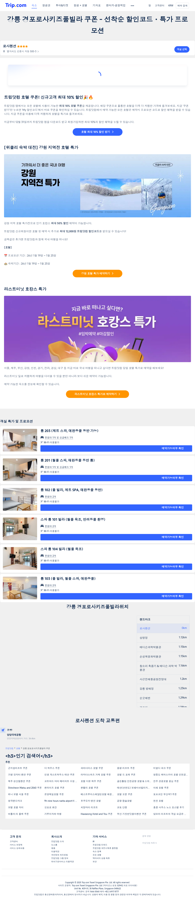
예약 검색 (182, 5)
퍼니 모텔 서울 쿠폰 (18, 794)
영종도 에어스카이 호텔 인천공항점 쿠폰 (171, 774)
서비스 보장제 (16, 845)
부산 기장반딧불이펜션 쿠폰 (132, 814)
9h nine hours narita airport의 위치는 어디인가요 (62, 801)
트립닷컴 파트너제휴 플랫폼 (105, 848)
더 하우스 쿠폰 (52, 768)
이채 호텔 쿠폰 (161, 787)
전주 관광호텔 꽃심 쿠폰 (166, 781)
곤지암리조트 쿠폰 (18, 768)
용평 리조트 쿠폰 (126, 768)
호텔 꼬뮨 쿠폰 (124, 794)
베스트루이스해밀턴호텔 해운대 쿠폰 (99, 794)
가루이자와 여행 (52, 814)
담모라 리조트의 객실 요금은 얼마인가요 (171, 814)
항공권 (46, 5)
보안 (95, 862)
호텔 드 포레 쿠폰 (126, 774)
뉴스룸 (54, 845)
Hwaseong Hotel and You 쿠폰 (97, 814)
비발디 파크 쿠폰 (162, 768)
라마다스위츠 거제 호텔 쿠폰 (96, 774)
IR (93, 841)
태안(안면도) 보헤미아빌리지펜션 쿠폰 (135, 787)
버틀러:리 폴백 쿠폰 (18, 814)
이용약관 (55, 851)
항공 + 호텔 (80, 5)
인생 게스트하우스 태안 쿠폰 (59, 774)
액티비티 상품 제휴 (101, 858)
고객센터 (159, 5)
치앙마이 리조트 (89, 807)
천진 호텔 (158, 801)
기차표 (97, 5)
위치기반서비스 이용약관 (62, 862)
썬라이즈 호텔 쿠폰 (54, 787)
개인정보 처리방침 (59, 855)
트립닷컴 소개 (57, 841)
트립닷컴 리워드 (100, 845)
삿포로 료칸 (50, 807)
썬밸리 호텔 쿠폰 (90, 787)
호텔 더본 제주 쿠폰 (91, 781)
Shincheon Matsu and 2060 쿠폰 (25, 787)
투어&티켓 (62, 5)
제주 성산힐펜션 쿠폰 (19, 781)
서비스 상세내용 (17, 848)
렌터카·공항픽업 (116, 5)
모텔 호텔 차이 (15, 807)
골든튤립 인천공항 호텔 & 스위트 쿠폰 (135, 781)
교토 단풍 (122, 807)
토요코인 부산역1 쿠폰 (165, 794)
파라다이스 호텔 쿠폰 (92, 768)
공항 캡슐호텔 (124, 801)
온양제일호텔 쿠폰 (54, 794)
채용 (53, 848)
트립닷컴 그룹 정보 (59, 858)
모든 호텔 (97, 855)
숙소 (34, 5)
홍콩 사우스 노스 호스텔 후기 (168, 807)
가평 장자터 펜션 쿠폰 (19, 774)
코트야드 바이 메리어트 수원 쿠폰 (62, 781)
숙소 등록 (97, 851)
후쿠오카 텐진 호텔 (91, 801)
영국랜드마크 (15, 801)
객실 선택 (182, 49)
